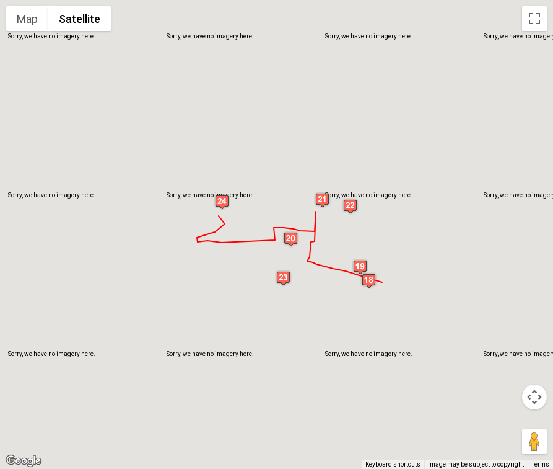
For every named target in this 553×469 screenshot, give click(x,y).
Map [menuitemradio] (27, 18)
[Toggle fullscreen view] (534, 18)
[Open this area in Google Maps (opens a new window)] (23, 461)
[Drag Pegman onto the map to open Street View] (534, 441)
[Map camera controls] (534, 397)
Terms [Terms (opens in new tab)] (540, 464)
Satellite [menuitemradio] (79, 18)
